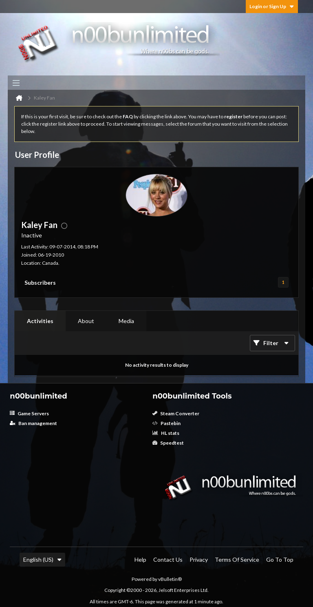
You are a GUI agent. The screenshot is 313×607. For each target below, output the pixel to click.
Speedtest (168, 443)
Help (140, 559)
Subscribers (40, 282)
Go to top (279, 559)
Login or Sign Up (271, 6)
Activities (40, 320)
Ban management (33, 423)
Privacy (199, 559)
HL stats (165, 433)
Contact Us (168, 559)
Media (126, 320)
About (86, 320)
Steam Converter (175, 413)
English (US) (42, 559)
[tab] (40, 321)
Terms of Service (237, 559)
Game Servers (29, 413)
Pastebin (166, 423)
